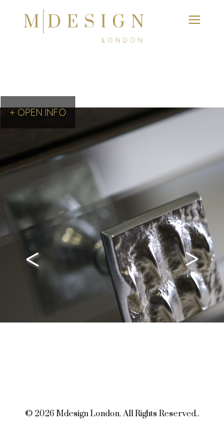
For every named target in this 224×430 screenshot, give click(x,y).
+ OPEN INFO (38, 112)
